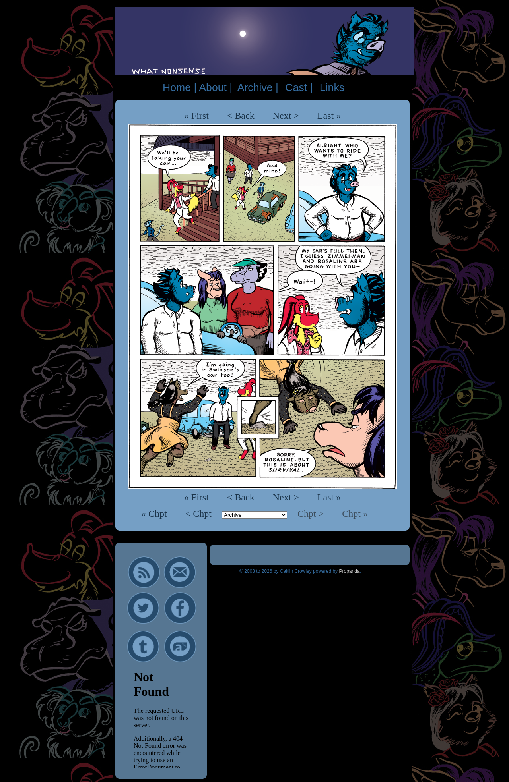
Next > (286, 115)
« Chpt (155, 513)
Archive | (257, 87)
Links (332, 87)
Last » (329, 115)
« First (196, 115)
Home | (179, 87)
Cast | (299, 87)
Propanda (349, 571)
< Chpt (199, 513)
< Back (240, 115)
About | (215, 87)
